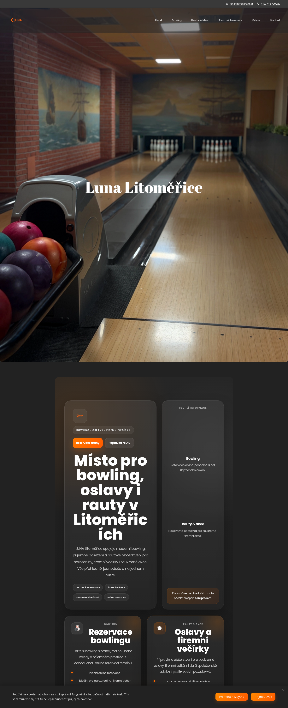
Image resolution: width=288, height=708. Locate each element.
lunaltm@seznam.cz (241, 3)
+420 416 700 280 (270, 3)
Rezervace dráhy (89, 443)
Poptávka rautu (123, 443)
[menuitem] (154, 20)
